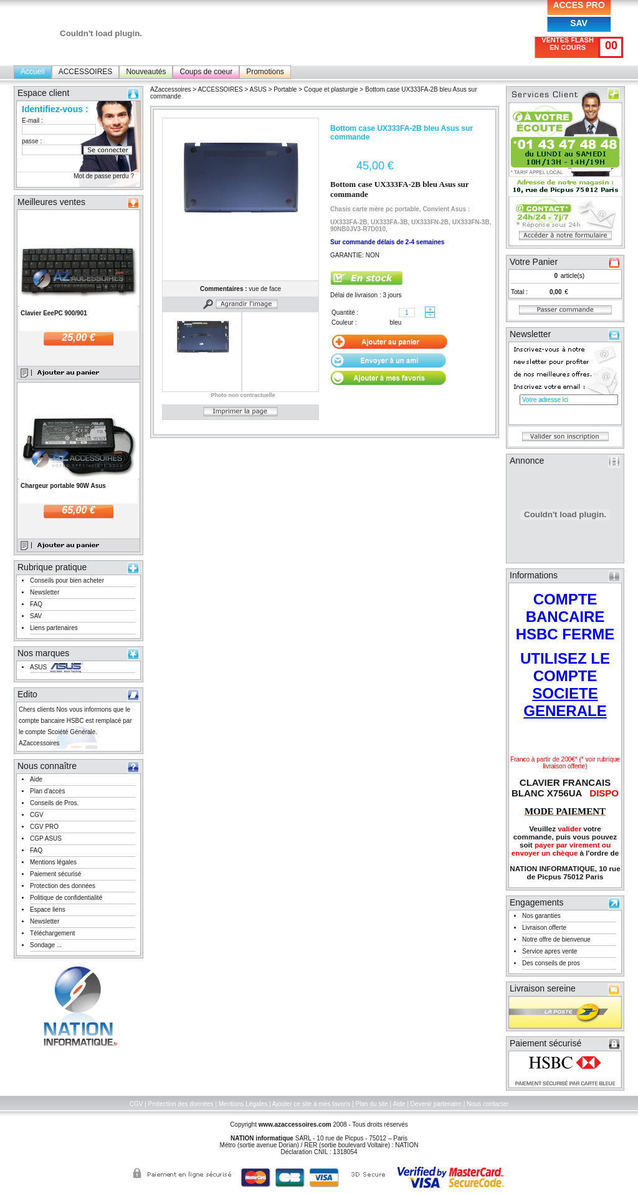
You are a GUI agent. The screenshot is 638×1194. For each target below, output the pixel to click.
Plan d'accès (47, 791)
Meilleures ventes (51, 202)
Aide (36, 779)
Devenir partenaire (436, 1104)
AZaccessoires (170, 89)
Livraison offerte (544, 927)
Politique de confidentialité (66, 897)
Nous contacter (487, 1104)
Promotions (265, 71)
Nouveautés (146, 71)
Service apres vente (549, 951)
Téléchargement (52, 933)
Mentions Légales (243, 1104)
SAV (579, 23)
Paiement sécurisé (55, 874)
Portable (285, 89)
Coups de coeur (205, 71)
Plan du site (372, 1104)
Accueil (33, 71)
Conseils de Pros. (54, 803)
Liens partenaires (54, 627)
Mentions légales (53, 862)
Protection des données (62, 885)
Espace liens (47, 909)
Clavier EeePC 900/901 (54, 313)
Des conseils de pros (551, 963)
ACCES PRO (578, 5)
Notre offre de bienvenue (556, 939)
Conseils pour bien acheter (67, 580)
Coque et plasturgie (331, 89)
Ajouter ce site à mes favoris (311, 1104)
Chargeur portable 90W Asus (63, 485)
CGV (37, 814)
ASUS (38, 667)
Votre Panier (534, 262)
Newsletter (44, 592)
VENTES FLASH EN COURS (567, 43)
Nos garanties (541, 915)
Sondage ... (46, 945)
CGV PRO (44, 826)
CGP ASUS (46, 838)
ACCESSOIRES (86, 71)
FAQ (36, 604)
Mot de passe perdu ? (104, 176)
